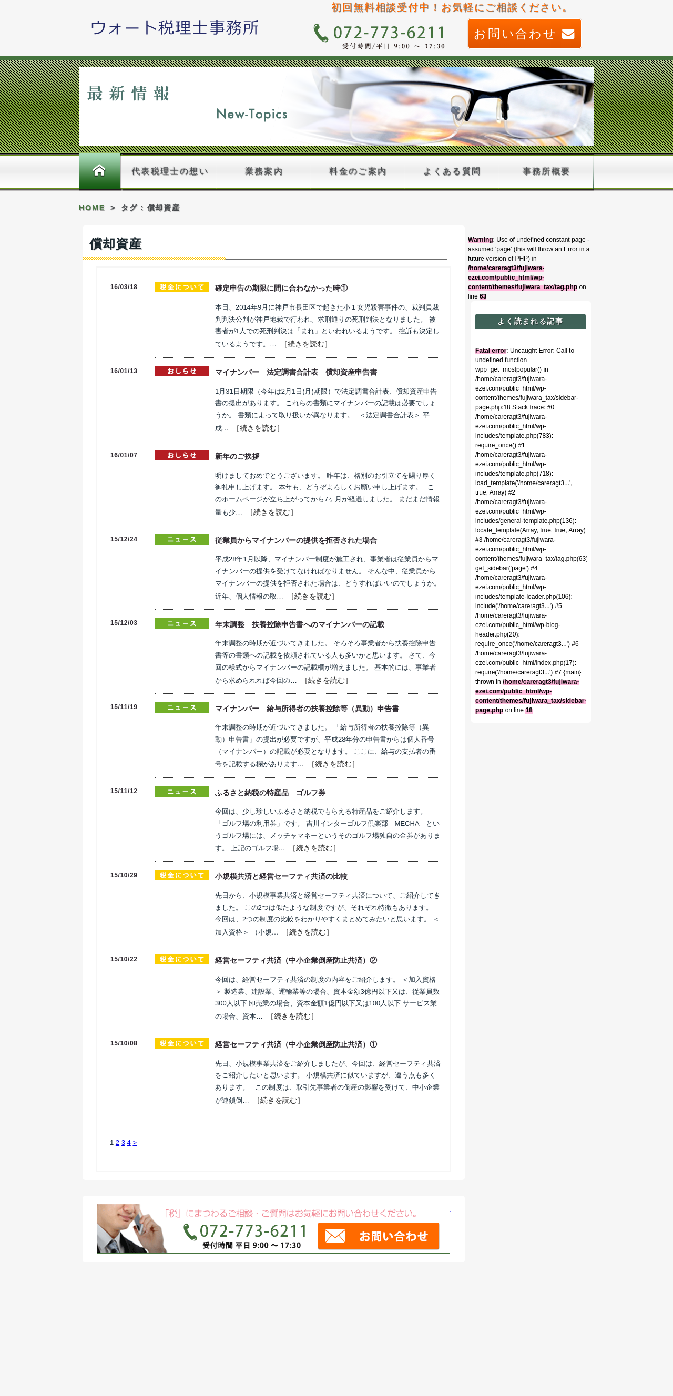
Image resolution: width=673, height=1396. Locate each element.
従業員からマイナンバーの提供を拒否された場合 (296, 540)
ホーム (99, 171)
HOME (92, 207)
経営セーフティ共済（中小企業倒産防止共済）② (296, 960)
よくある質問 (452, 171)
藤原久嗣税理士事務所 (175, 27)
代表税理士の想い (170, 171)
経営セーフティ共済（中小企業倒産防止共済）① (296, 1044)
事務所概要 (547, 171)
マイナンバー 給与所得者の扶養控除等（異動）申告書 (307, 708)
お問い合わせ (525, 33)
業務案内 (264, 171)
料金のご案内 (358, 171)
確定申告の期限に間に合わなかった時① (281, 288)
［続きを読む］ (306, 344)
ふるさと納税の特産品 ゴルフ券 (270, 792)
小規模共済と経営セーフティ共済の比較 (281, 876)
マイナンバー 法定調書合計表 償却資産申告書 (296, 372)
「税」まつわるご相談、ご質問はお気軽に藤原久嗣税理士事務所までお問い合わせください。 (274, 1229)
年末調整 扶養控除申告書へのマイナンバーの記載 (299, 624)
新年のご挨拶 (237, 456)
